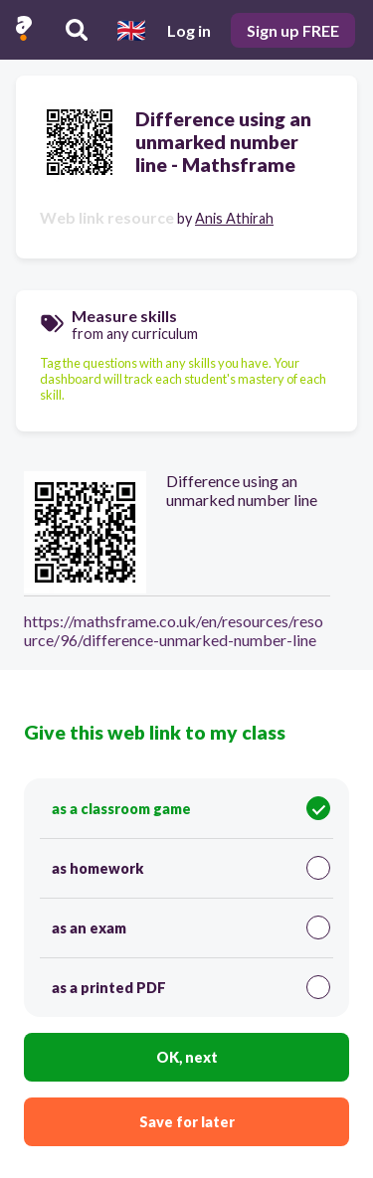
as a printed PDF (191, 987)
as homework (191, 868)
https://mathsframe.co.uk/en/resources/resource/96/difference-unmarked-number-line (173, 630)
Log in (189, 30)
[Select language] (131, 30)
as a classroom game (191, 808)
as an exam (191, 927)
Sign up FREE (293, 30)
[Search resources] (77, 30)
